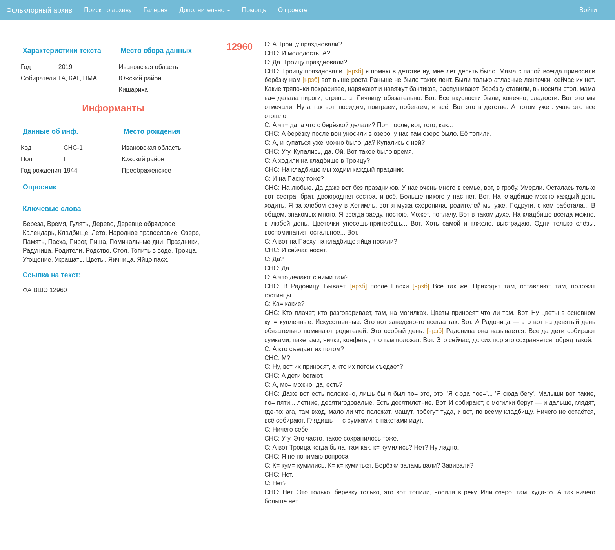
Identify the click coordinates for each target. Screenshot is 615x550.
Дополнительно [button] (204, 10)
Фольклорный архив (39, 10)
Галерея (155, 10)
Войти (588, 10)
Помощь (254, 10)
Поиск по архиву (108, 10)
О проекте (293, 10)
